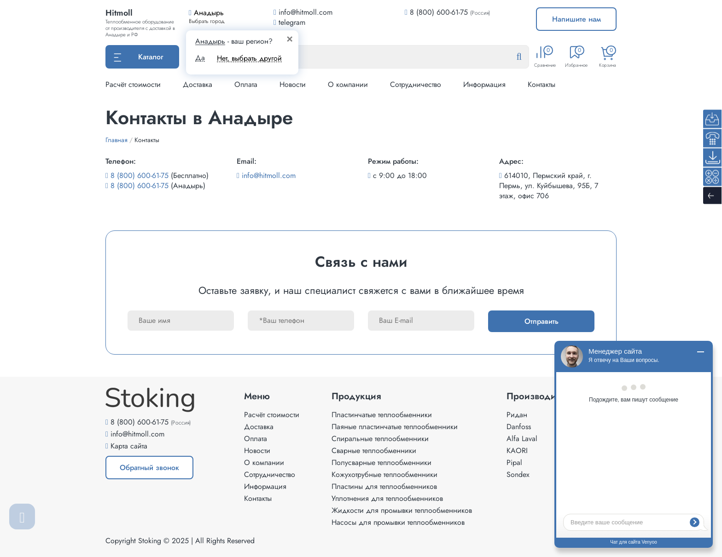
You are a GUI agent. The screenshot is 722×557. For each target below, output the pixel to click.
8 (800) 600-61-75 (439, 12)
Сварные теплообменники (374, 450)
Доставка (197, 84)
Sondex (518, 474)
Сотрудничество (415, 84)
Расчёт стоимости (133, 84)
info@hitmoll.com (269, 175)
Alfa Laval (522, 438)
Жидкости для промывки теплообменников (402, 510)
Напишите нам (576, 19)
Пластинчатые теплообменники (382, 414)
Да (200, 58)
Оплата (245, 84)
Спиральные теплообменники (380, 438)
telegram (289, 22)
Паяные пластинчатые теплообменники (395, 426)
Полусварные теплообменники (381, 462)
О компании (348, 84)
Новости (292, 84)
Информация (484, 84)
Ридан (517, 414)
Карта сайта (129, 446)
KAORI (517, 450)
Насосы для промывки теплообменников (398, 522)
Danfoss (519, 426)
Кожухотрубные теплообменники (384, 474)
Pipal (514, 462)
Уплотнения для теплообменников (387, 498)
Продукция (356, 396)
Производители (541, 396)
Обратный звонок (149, 467)
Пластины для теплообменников (384, 486)
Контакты (541, 84)
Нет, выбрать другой (249, 58)
